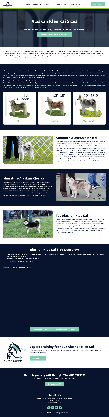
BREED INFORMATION (45, 4)
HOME (28, 4)
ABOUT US (35, 4)
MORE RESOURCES (76, 4)
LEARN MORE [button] (37, 359)
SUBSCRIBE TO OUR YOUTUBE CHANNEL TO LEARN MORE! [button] (54, 329)
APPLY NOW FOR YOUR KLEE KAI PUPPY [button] (54, 34)
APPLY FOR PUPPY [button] (98, 4)
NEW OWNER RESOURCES (61, 4)
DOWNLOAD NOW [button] (54, 384)
